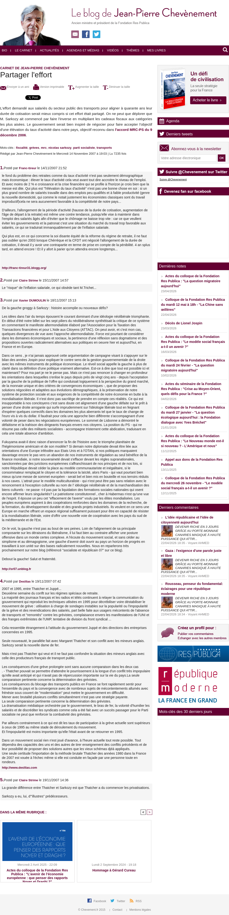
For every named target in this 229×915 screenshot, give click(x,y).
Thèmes (130, 50)
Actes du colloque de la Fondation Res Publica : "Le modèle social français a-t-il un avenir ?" (193, 342)
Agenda (172, 121)
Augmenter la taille (83, 87)
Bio (4, 50)
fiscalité (21, 147)
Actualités (47, 50)
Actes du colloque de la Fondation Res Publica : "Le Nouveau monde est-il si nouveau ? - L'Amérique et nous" (192, 441)
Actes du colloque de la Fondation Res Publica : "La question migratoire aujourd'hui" (190, 281)
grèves (34, 147)
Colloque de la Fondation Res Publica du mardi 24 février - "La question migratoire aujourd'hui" (193, 365)
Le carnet (21, 50)
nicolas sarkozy (59, 147)
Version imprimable (48, 87)
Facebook (100, 901)
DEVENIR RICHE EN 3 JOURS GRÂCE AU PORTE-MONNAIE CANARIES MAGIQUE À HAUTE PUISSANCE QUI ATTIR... (191, 533)
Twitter (121, 901)
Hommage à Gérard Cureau (114, 870)
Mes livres (154, 50)
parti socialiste (84, 147)
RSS (139, 901)
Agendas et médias (80, 50)
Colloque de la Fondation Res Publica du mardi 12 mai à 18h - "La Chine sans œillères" (193, 305)
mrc (44, 147)
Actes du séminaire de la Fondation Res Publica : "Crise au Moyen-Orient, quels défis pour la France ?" (191, 389)
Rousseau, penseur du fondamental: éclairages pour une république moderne (192, 589)
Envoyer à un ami (14, 87)
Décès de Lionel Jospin (183, 323)
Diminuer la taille (116, 87)
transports (104, 147)
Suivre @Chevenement (173, 179)
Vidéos (110, 50)
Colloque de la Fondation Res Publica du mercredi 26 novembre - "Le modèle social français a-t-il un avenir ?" (193, 483)
